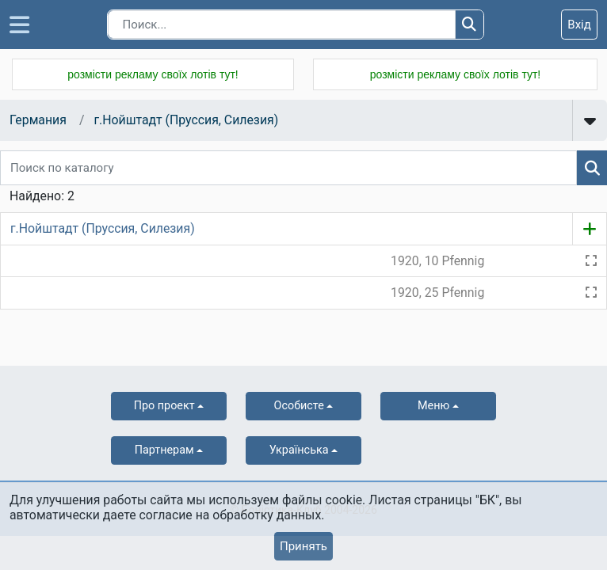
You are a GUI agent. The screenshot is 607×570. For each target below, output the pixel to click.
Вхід (579, 24)
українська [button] (299, 450)
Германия (38, 119)
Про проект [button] (164, 405)
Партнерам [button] (164, 450)
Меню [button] (433, 405)
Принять (303, 546)
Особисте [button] (299, 405)
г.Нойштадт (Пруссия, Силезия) (186, 119)
